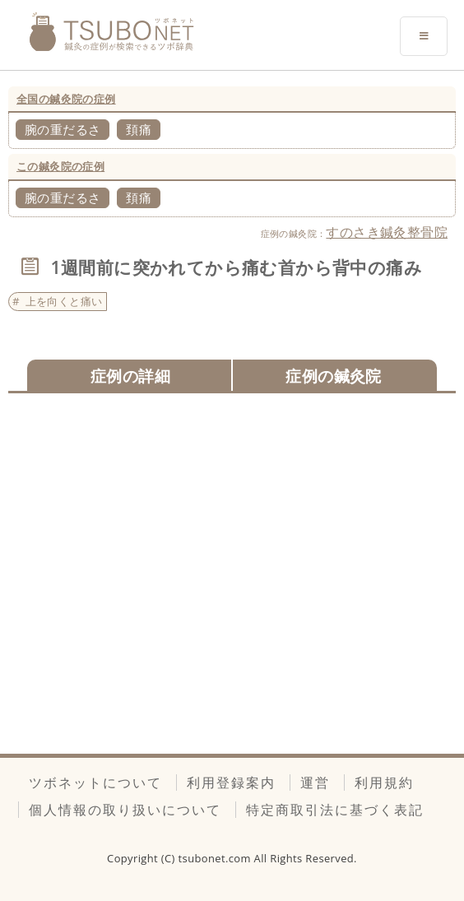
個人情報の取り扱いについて (125, 810)
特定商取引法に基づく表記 (335, 810)
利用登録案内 (231, 782)
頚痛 (138, 129)
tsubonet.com (216, 858)
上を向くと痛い (64, 301)
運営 (315, 782)
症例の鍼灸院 (333, 376)
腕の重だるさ (62, 129)
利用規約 (384, 782)
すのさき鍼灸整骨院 (387, 232)
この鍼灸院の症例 (60, 166)
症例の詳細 (130, 376)
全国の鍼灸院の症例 (66, 98)
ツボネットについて (95, 782)
